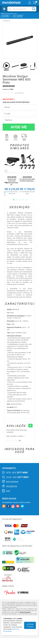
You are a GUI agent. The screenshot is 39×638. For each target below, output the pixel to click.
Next (36, 67)
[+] (30, 425)
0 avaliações (19, 93)
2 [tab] (16, 200)
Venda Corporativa (25, 612)
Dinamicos (6, 20)
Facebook (11, 486)
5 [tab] (25, 200)
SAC (8, 491)
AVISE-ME (19, 127)
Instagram (12, 482)
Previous (2, 67)
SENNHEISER (9, 86)
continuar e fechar (30, 625)
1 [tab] (13, 200)
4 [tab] (22, 200)
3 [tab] (19, 200)
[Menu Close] (4, 9)
